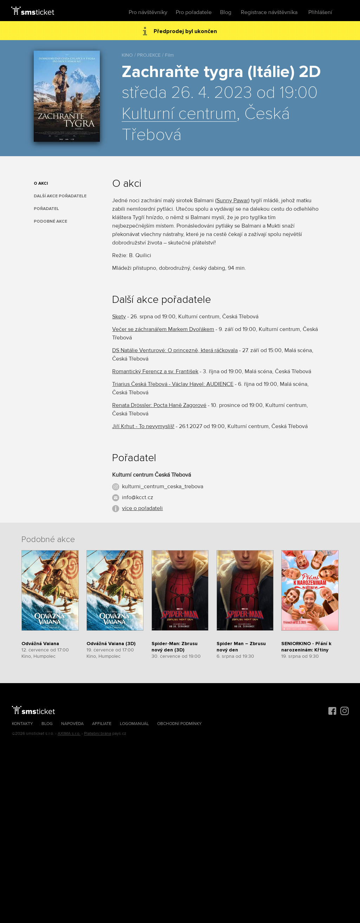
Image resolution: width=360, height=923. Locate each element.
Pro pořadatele (194, 12)
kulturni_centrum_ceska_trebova (162, 486)
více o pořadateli (142, 508)
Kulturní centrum (179, 114)
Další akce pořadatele (60, 196)
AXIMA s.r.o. (69, 733)
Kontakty (22, 723)
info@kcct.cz (137, 497)
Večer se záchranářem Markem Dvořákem (163, 329)
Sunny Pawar (232, 200)
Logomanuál (134, 723)
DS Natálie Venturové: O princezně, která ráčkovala (175, 350)
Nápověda (72, 723)
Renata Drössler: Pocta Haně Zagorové (159, 405)
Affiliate (101, 723)
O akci (41, 183)
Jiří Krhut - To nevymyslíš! (143, 426)
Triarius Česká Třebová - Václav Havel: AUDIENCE (172, 384)
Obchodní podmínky (179, 723)
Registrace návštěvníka (269, 12)
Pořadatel (46, 208)
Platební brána (97, 733)
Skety (119, 316)
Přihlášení (320, 12)
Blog (225, 12)
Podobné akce (50, 221)
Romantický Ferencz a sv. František (155, 371)
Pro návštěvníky (148, 12)
